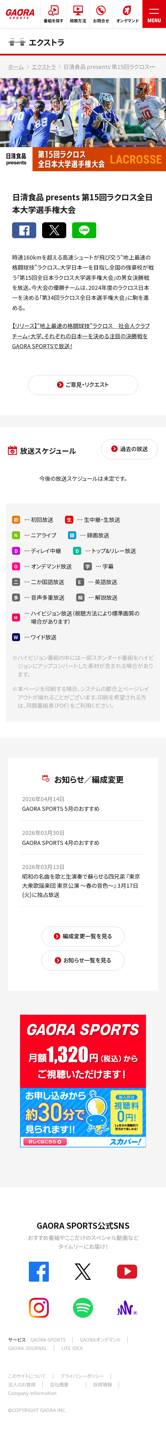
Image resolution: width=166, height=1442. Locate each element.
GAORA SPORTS (48, 1339)
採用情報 (102, 1384)
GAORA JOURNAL (27, 1348)
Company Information (32, 1392)
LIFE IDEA (72, 1348)
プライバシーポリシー (82, 1375)
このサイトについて (27, 1375)
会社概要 (59, 1384)
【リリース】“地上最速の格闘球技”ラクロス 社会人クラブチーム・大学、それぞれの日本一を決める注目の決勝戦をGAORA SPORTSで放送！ (81, 336)
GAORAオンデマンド (100, 1339)
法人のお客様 (22, 1384)
